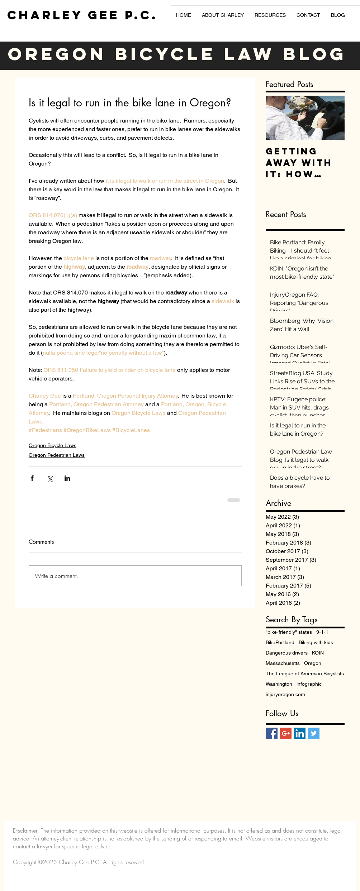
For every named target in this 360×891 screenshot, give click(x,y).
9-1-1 (322, 632)
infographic (309, 684)
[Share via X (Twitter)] (49, 478)
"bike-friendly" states (289, 632)
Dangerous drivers (287, 653)
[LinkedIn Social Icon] (299, 733)
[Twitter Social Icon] (313, 733)
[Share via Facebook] (32, 478)
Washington (279, 684)
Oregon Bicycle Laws (52, 445)
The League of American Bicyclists (305, 673)
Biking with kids (316, 642)
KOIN (318, 653)
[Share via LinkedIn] (67, 478)
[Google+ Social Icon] (286, 733)
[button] (270, 15)
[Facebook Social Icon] (272, 733)
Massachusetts (283, 663)
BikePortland (280, 642)
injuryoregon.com (285, 694)
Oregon (312, 663)
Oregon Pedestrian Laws (57, 455)
